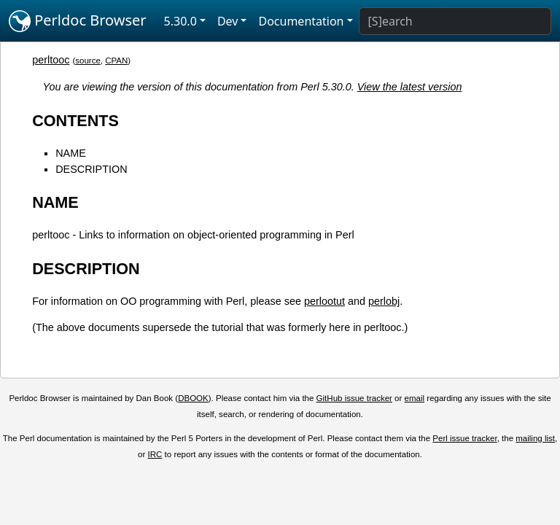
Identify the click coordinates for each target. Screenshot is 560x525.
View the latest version (409, 87)
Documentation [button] (300, 21)
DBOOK (193, 398)
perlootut (324, 301)
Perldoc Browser (78, 21)
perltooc (50, 60)
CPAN (116, 60)
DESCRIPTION (91, 169)
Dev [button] (227, 21)
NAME (70, 153)
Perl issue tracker (464, 438)
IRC (155, 454)
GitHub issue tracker (354, 398)
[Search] (455, 21)
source (88, 60)
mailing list (535, 438)
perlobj (384, 301)
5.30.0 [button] (180, 21)
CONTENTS (75, 121)
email (415, 398)
